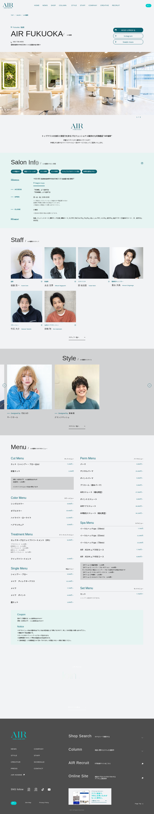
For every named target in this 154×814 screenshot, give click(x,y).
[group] (29, 392)
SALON (18, 15)
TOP (12, 15)
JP (148, 5)
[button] (4, 385)
